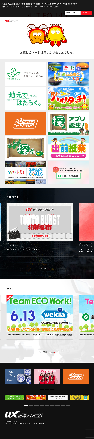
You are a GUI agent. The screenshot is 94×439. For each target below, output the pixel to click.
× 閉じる (86, 12)
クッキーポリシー (72, 12)
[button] (26, 405)
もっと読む (47, 268)
